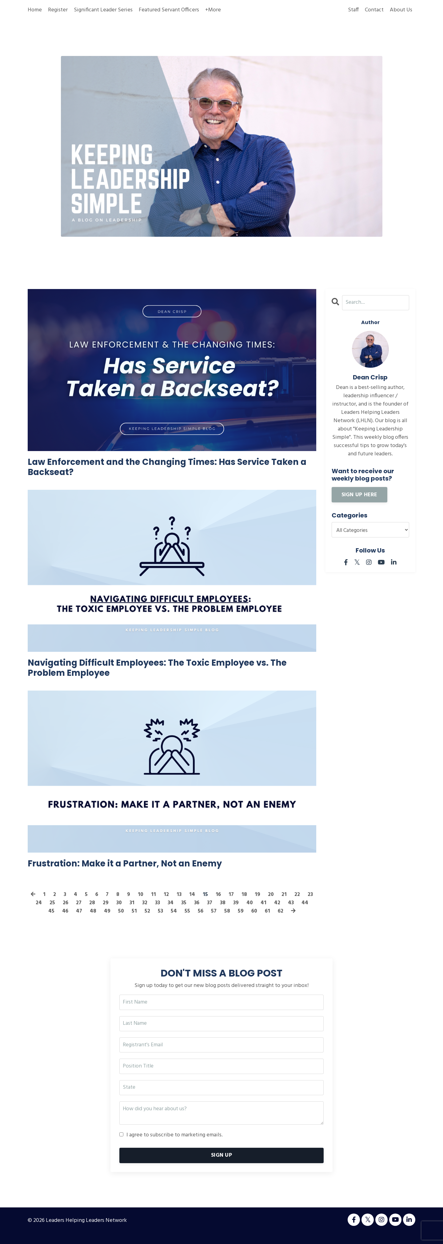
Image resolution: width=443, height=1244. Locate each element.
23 (36, 911)
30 (131, 911)
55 (194, 920)
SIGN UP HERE (359, 495)
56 (207, 920)
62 (289, 920)
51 (140, 920)
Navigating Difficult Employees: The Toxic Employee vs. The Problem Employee (166, 673)
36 (211, 911)
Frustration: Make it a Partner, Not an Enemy (139, 871)
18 (252, 903)
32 (157, 911)
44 (43, 920)
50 (127, 920)
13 (186, 903)
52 (154, 920)
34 (184, 911)
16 (225, 903)
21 (291, 903)
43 (307, 911)
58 (234, 920)
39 (252, 911)
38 (238, 911)
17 (238, 903)
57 (221, 920)
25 (63, 911)
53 (167, 920)
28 (104, 911)
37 (225, 911)
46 (71, 920)
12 (173, 903)
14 (199, 903)
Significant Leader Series (103, 10)
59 (248, 920)
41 (279, 911)
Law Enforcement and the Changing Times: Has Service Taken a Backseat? (166, 469)
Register (58, 10)
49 (113, 920)
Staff (353, 10)
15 (212, 903)
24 (50, 911)
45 (57, 920)
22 (305, 903)
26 (77, 911)
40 (265, 911)
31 (144, 911)
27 (91, 911)
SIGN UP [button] (221, 1165)
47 (85, 920)
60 (262, 920)
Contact (374, 10)
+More (213, 10)
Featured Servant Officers (169, 10)
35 (198, 911)
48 (99, 920)
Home (35, 10)
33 (171, 911)
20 (278, 903)
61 (275, 920)
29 (118, 911)
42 (293, 911)
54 (181, 920)
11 (160, 903)
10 (147, 903)
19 (265, 903)
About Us (401, 10)
